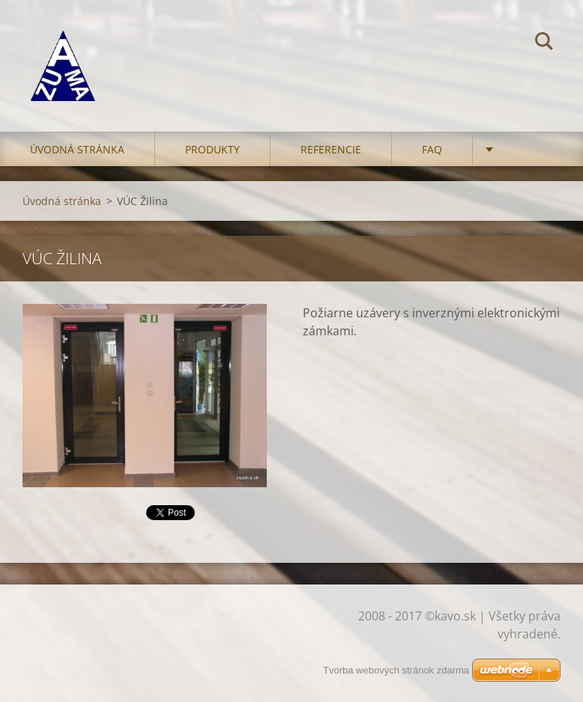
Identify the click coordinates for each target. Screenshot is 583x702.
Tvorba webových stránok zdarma (396, 670)
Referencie (330, 149)
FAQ (432, 149)
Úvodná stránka (77, 149)
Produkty (212, 149)
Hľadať (544, 43)
